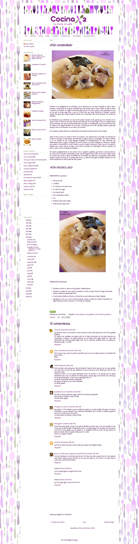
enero (29, 285)
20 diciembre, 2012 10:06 (91, 454)
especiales (27, 175)
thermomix (27, 190)
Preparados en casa (65, 36)
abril (28, 276)
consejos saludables (29, 169)
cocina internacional (29, 154)
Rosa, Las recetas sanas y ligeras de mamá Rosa (69, 454)
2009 (27, 294)
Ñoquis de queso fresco (39, 130)
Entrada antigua (109, 522)
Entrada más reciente (57, 522)
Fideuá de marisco (32, 253)
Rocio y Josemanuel (60, 351)
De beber (47, 36)
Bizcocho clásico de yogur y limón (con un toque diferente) (38, 57)
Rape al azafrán (36, 139)
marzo (29, 279)
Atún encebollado (32, 245)
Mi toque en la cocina (60, 407)
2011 (27, 288)
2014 (27, 232)
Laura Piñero (29, 44)
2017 (27, 223)
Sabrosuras (33, 36)
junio (29, 271)
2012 (27, 237)
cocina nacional (99, 315)
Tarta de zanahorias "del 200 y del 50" (39, 84)
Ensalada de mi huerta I (39, 65)
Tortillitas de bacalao (37, 111)
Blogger (75, 540)
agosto (29, 265)
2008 (27, 297)
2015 (27, 229)
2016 (27, 226)
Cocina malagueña (77, 36)
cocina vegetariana (29, 166)
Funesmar (57, 330)
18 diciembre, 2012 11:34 (67, 442)
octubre (29, 259)
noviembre (30, 257)
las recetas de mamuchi (31, 178)
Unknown (57, 442)
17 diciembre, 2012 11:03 (74, 407)
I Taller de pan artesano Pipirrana (39, 93)
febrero (29, 282)
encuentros (27, 172)
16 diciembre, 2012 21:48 (74, 351)
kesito (56, 366)
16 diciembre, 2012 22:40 (65, 366)
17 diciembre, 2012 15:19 (68, 424)
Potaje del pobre (31, 242)
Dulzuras (41, 36)
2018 (27, 220)
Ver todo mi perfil (29, 47)
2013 (27, 234)
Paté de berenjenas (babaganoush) (37, 103)
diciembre (30, 240)
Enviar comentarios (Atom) (87, 528)
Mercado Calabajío (105, 154)
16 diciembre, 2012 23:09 (73, 392)
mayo (29, 274)
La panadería (55, 36)
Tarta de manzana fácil (39, 120)
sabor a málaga (28, 184)
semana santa (28, 187)
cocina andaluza (79, 315)
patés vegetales (28, 181)
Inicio (26, 36)
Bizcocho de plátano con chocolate (39, 75)
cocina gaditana (89, 315)
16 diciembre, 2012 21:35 (68, 330)
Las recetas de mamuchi (89, 36)
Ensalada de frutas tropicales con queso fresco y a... (33, 249)
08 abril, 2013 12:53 (65, 469)
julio (28, 268)
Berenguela (57, 424)
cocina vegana (28, 163)
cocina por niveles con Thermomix (34, 160)
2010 (27, 291)
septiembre (31, 262)
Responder (57, 345)
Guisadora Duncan (59, 392)
